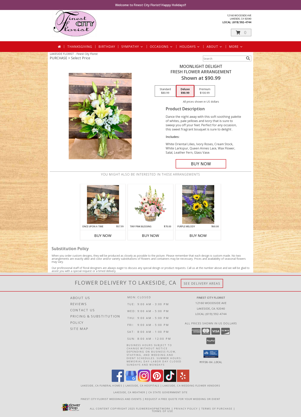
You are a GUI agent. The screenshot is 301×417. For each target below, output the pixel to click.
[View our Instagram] (144, 381)
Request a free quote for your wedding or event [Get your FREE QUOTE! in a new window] (182, 399)
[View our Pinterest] (157, 381)
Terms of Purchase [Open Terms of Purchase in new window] (216, 408)
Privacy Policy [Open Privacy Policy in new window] (186, 408)
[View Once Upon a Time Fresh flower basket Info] (103, 204)
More (236, 47)
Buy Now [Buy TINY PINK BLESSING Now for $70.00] (150, 235)
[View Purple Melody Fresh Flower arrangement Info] (198, 204)
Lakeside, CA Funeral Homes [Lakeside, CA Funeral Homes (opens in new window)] (101, 385)
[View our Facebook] (118, 381)
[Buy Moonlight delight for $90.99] (201, 163)
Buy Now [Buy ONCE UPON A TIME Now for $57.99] (103, 235)
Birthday (106, 47)
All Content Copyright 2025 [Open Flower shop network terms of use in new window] (112, 408)
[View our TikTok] (170, 381)
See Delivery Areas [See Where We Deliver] (202, 283)
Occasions (161, 47)
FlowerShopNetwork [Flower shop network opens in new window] (153, 408)
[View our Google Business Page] (131, 381)
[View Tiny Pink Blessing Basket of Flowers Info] (151, 204)
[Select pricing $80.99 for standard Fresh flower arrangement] (165, 91)
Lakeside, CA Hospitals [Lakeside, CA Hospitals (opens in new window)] (143, 385)
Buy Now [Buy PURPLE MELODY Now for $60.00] (198, 235)
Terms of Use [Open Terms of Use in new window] (162, 411)
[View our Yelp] (183, 381)
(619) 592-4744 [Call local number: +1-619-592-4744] (241, 22)
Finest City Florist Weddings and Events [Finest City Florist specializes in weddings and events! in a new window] (112, 399)
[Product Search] (223, 58)
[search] (248, 58)
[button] (241, 32)
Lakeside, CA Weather (129, 392)
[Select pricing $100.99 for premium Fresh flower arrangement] (205, 91)
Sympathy (132, 47)
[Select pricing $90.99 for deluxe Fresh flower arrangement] (185, 91)
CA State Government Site (168, 392)
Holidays (189, 47)
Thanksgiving (79, 47)
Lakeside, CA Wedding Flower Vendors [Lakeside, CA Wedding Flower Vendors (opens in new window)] (191, 385)
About (215, 47)
